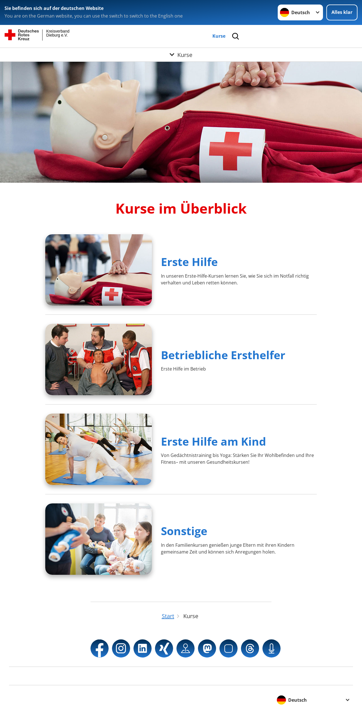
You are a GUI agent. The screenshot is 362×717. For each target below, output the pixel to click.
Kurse (218, 36)
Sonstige (184, 530)
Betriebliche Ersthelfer (223, 354)
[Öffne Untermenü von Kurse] (181, 54)
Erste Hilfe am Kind (213, 441)
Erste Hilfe (189, 261)
